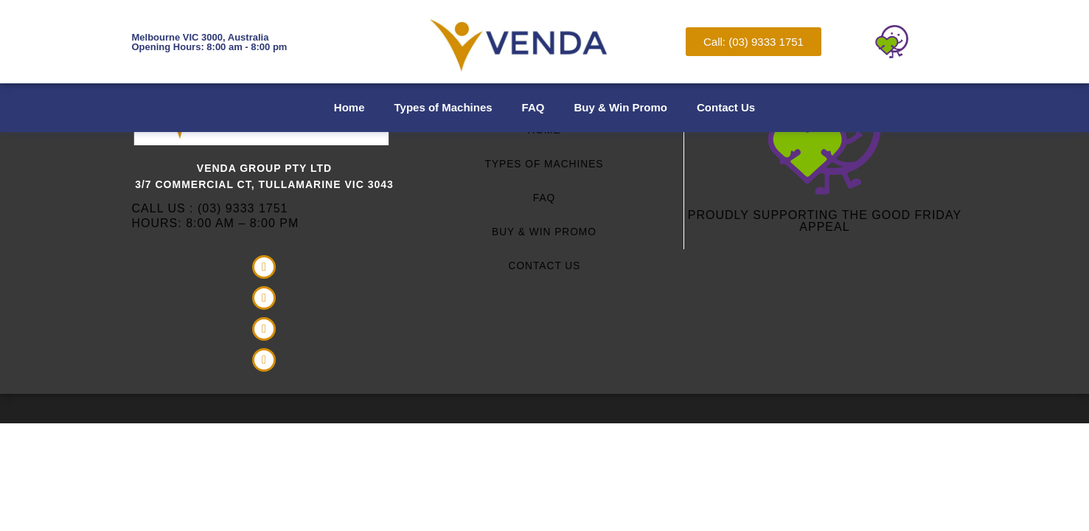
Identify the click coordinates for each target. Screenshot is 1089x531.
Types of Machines (443, 107)
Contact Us (726, 107)
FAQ (533, 107)
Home (349, 107)
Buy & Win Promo (620, 107)
